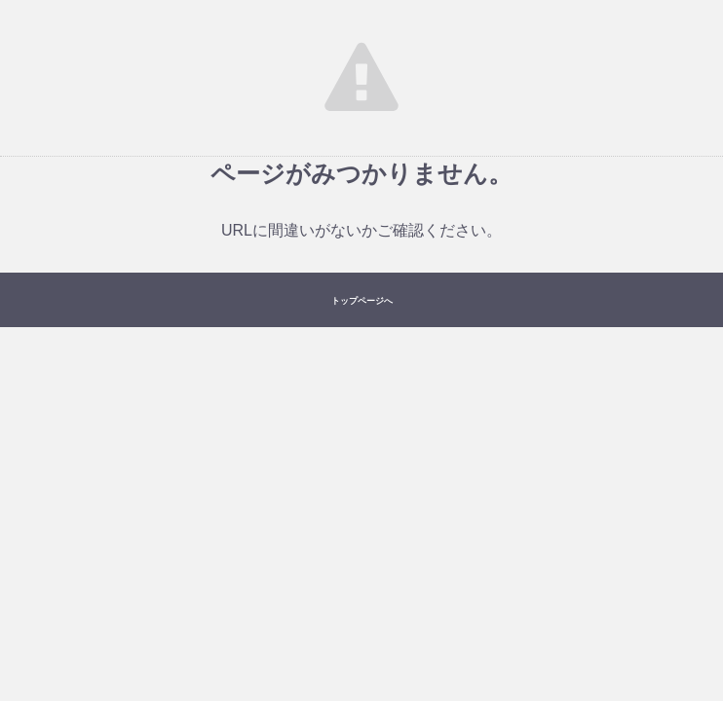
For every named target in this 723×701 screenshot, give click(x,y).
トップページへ (362, 301)
